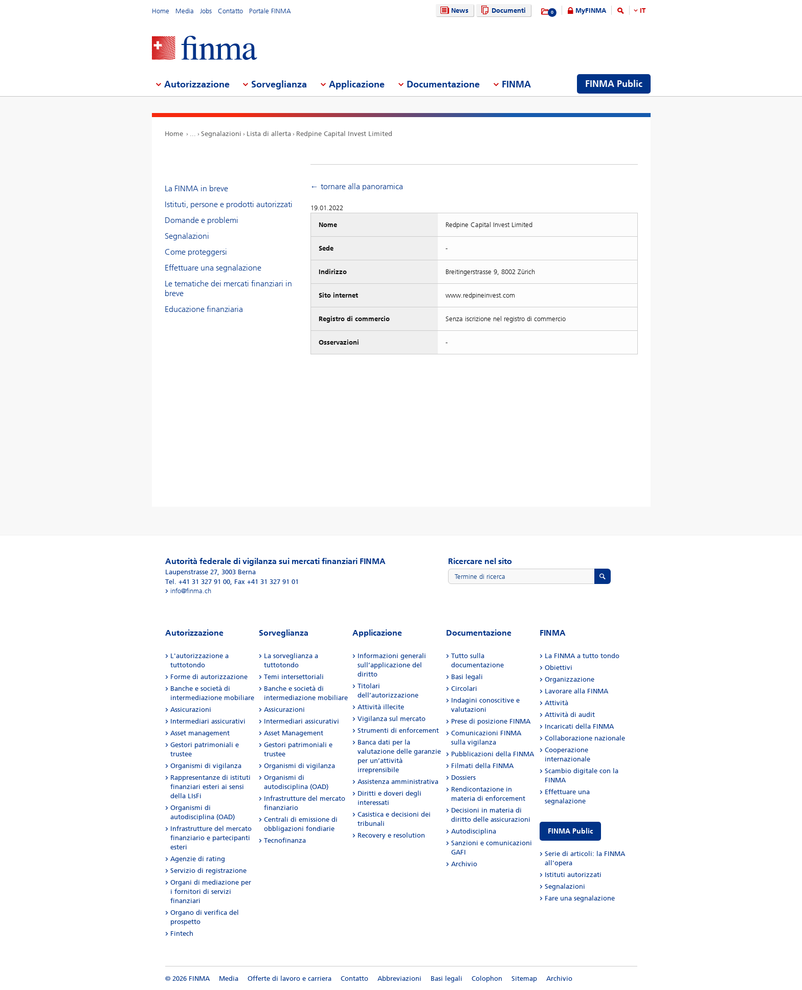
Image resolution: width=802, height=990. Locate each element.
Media (184, 11)
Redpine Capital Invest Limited (344, 134)
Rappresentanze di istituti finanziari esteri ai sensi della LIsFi (210, 787)
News (453, 10)
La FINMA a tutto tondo (582, 656)
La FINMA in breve (196, 188)
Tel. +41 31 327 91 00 (197, 582)
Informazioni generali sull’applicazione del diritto (392, 665)
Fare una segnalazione (580, 898)
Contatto (230, 11)
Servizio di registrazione (208, 870)
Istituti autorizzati (573, 875)
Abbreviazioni (399, 978)
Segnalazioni (221, 134)
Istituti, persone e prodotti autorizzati (229, 204)
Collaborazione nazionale (585, 738)
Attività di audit (570, 714)
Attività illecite (381, 707)
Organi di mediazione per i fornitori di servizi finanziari (210, 892)
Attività (556, 703)
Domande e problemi (201, 220)
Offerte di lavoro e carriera (289, 978)
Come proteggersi (196, 252)
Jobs (206, 11)
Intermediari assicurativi (208, 721)
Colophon (487, 978)
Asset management (200, 733)
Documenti (502, 10)
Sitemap (524, 978)
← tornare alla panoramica (356, 186)
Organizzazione (569, 679)
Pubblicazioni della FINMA (492, 754)
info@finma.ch (190, 591)
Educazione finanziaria (204, 309)
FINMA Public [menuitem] (613, 83)
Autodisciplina (473, 831)
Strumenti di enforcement (398, 730)
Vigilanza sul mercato (392, 719)
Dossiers (463, 777)
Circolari (464, 688)
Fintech (181, 933)
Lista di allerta (269, 134)
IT (642, 10)
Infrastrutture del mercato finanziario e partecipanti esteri (211, 838)
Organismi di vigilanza (205, 766)
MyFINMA (590, 10)
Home (160, 11)
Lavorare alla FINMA (576, 691)
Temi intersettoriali (294, 677)
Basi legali (467, 677)
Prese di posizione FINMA (490, 721)
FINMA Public (570, 831)
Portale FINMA (270, 11)
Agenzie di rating (197, 859)
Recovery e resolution (391, 835)
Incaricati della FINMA (579, 726)
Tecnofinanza (285, 840)
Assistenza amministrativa (398, 781)
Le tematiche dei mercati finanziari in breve (228, 288)
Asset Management (293, 733)
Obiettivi (558, 667)
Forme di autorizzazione (209, 677)
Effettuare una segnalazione (213, 268)
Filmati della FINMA (482, 766)
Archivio (464, 864)
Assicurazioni (190, 709)
